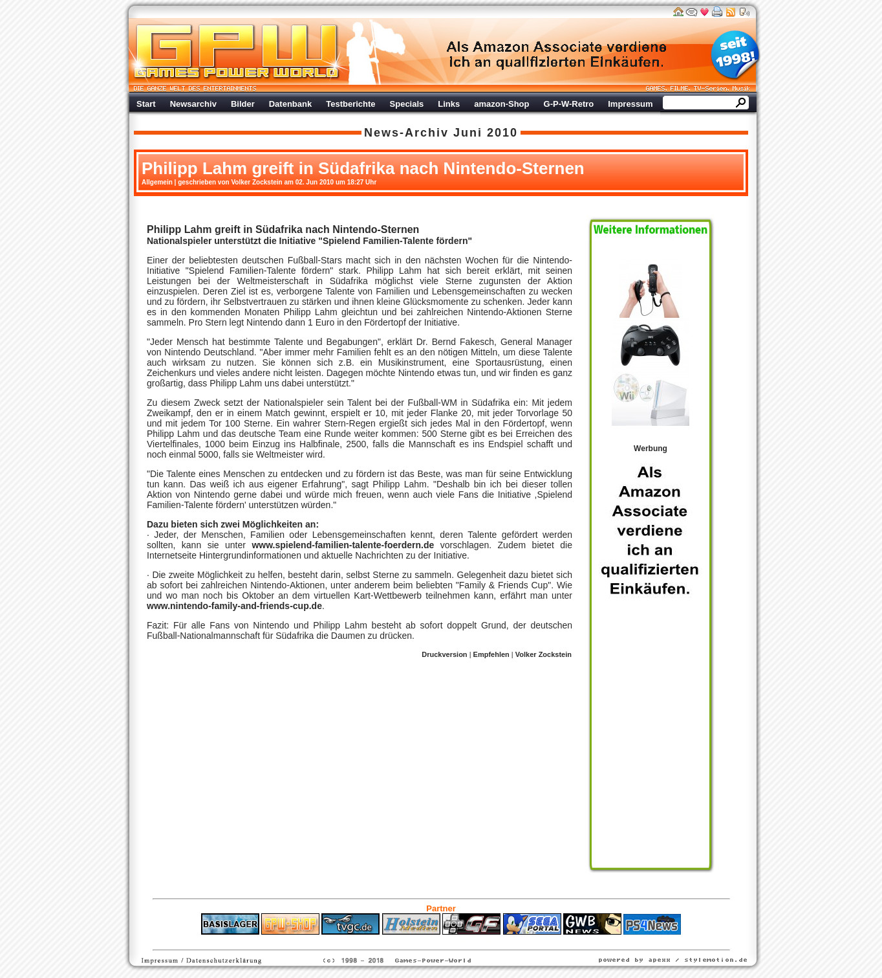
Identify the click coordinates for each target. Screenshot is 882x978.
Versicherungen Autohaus (482, 941)
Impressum (630, 104)
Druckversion (444, 654)
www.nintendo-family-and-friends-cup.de (234, 606)
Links (449, 104)
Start (146, 104)
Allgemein (157, 182)
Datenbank (290, 104)
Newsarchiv (193, 104)
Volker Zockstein (543, 654)
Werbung (557, 55)
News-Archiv (406, 132)
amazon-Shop (501, 104)
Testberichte (350, 104)
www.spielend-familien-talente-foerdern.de (343, 545)
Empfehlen (491, 654)
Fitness (418, 941)
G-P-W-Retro (569, 104)
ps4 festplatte (377, 941)
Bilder (243, 104)
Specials (407, 104)
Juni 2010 (485, 132)
